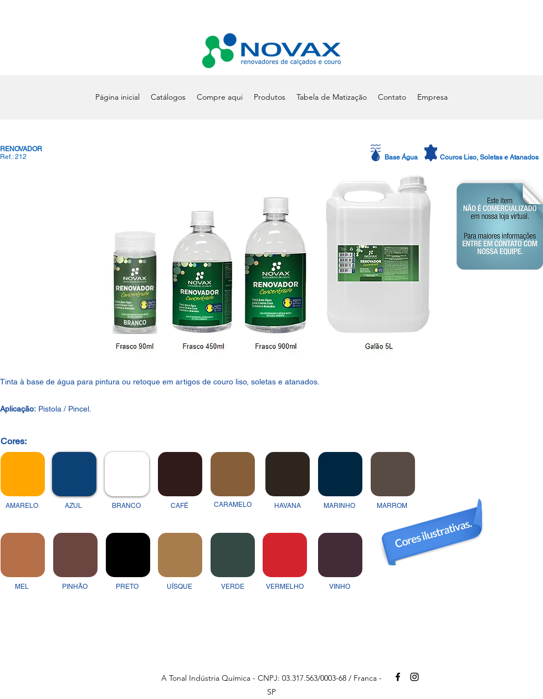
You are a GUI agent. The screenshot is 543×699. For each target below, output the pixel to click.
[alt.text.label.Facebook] (397, 676)
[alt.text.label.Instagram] (414, 676)
